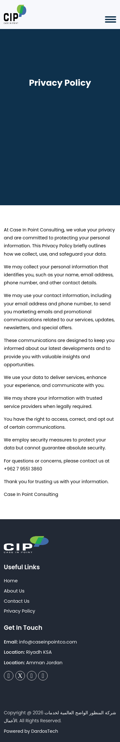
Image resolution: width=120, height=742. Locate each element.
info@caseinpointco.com (48, 642)
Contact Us (16, 601)
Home (11, 581)
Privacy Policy (19, 611)
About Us (14, 591)
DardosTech (44, 731)
